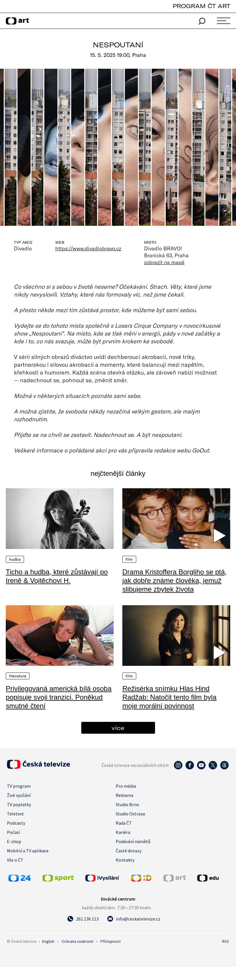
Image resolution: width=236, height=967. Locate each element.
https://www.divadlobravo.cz (88, 248)
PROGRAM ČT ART (201, 6)
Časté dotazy (128, 851)
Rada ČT (124, 823)
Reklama (124, 795)
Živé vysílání (19, 795)
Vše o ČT (15, 860)
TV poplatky (19, 804)
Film (129, 559)
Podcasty (16, 823)
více (118, 727)
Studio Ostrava (130, 814)
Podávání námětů (133, 841)
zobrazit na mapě (164, 262)
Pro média (126, 786)
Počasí (13, 832)
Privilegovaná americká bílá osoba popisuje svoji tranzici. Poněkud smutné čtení (59, 697)
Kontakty (125, 860)
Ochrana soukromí (77, 941)
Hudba (15, 559)
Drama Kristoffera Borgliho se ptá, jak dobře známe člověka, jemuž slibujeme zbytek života (174, 580)
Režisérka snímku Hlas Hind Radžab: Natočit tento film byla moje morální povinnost (169, 697)
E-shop (14, 841)
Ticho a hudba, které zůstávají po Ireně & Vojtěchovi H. (57, 576)
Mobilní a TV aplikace (28, 851)
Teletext (15, 814)
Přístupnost (110, 941)
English (48, 941)
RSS (225, 941)
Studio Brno (127, 804)
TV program (19, 786)
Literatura (17, 676)
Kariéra (123, 832)
